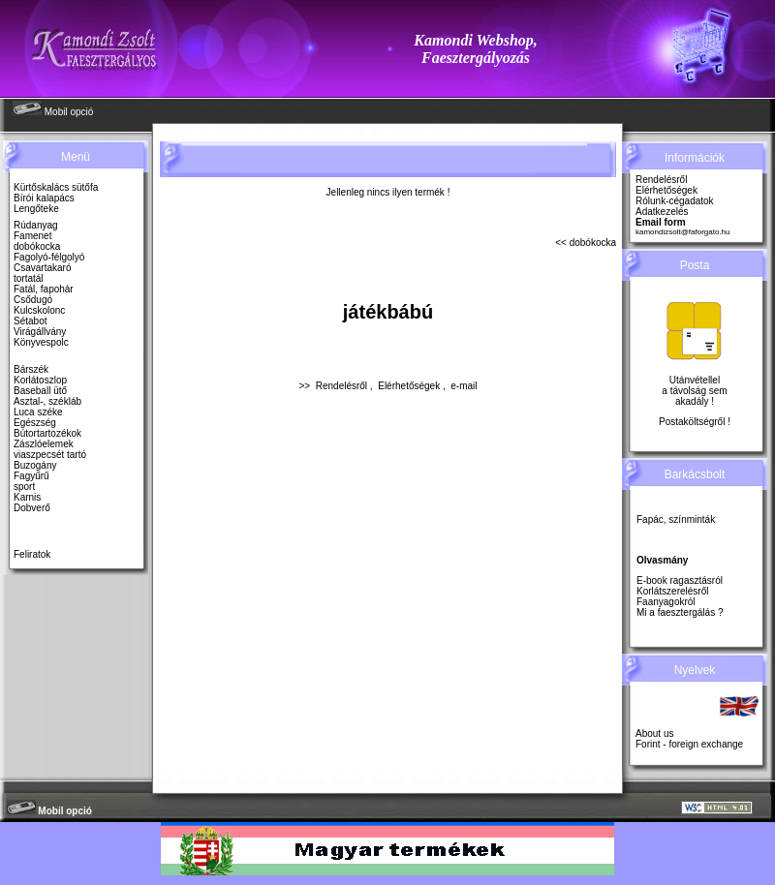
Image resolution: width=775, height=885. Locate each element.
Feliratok (32, 554)
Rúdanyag (36, 225)
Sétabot (30, 321)
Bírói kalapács (44, 198)
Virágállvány (40, 331)
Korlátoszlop (40, 380)
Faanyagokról (666, 601)
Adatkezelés (662, 211)
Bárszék (31, 369)
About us (654, 733)
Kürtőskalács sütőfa (56, 187)
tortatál (29, 278)
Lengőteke (36, 208)
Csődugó (33, 299)
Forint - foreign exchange (689, 744)
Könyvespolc (41, 342)
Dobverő (32, 508)
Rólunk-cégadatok (675, 201)
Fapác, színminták (675, 519)
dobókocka (37, 246)
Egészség (35, 422)
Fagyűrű (31, 476)
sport (24, 486)
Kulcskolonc (39, 310)
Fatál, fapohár (44, 289)
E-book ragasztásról (679, 580)
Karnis (27, 497)
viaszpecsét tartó (50, 454)
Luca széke (38, 412)
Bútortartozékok (47, 433)
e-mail (463, 386)
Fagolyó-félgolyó (49, 257)
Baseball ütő (40, 390)
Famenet (32, 235)
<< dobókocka (585, 242)
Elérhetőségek (409, 386)
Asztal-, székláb (47, 401)
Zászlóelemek (44, 444)
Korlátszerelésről (672, 591)
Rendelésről (341, 386)
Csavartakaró (42, 267)
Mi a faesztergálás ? (680, 612)
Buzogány (35, 465)
